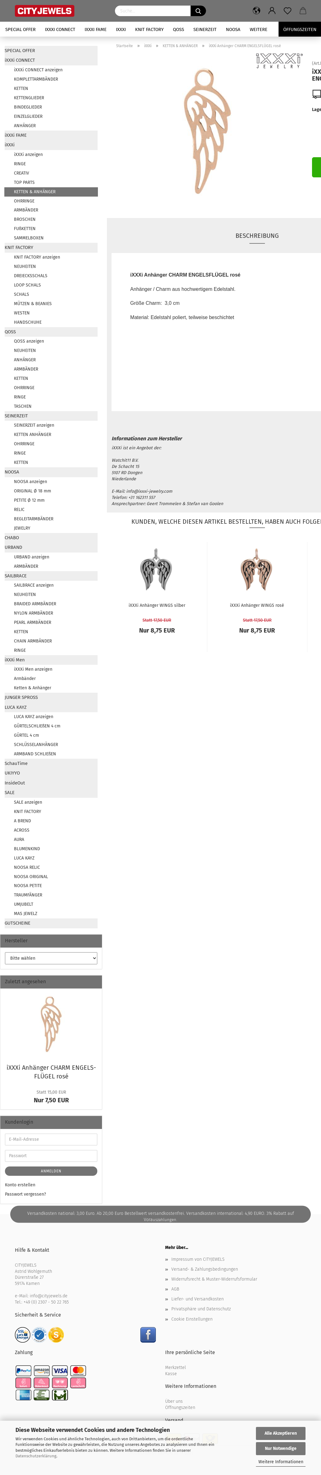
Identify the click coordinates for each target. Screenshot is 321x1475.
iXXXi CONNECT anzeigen (38, 70)
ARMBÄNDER (26, 210)
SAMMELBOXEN (29, 238)
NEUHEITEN (25, 266)
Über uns (174, 1401)
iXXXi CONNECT (60, 29)
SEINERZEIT (205, 29)
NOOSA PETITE (28, 885)
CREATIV (21, 173)
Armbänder (25, 678)
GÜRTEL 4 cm (26, 735)
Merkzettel (175, 1367)
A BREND (22, 821)
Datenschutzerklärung (35, 1456)
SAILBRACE (16, 576)
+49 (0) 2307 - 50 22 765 (46, 1302)
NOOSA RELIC (27, 867)
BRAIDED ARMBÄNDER (35, 603)
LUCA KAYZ (16, 707)
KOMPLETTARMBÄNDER (36, 79)
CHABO (12, 537)
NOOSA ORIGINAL (31, 876)
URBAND (13, 547)
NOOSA (233, 29)
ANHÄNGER (25, 125)
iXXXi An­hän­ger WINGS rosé (257, 605)
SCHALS (21, 294)
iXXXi (121, 29)
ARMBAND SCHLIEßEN (35, 754)
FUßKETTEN (25, 228)
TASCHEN (23, 406)
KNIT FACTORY (149, 29)
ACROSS (21, 830)
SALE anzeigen (28, 802)
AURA (19, 839)
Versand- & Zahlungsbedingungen (204, 1269)
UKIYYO (12, 773)
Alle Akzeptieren (281, 1433)
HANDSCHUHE (28, 322)
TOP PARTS (24, 182)
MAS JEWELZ (25, 913)
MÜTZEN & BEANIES (33, 303)
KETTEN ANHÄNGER (32, 434)
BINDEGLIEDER (28, 107)
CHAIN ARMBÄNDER (33, 641)
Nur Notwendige (281, 1448)
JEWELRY (22, 528)
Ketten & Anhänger (32, 688)
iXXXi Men (15, 660)
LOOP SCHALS (27, 285)
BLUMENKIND (27, 848)
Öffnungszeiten (180, 1407)
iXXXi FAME (96, 29)
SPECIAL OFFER (20, 29)
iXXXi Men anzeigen (33, 669)
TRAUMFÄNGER (28, 895)
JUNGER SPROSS (21, 697)
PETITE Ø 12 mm (29, 500)
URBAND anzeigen (31, 557)
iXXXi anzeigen (28, 154)
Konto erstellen (20, 1185)
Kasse (171, 1373)
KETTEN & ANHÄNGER (34, 191)
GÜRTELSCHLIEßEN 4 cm (37, 726)
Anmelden (51, 1171)
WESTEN (22, 313)
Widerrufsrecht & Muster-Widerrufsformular (214, 1279)
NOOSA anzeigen (30, 481)
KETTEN (21, 88)
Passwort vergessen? (25, 1194)
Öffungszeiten (299, 29)
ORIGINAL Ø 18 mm (32, 491)
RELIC (19, 509)
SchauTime (16, 763)
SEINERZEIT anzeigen (34, 425)
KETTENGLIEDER (29, 97)
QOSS (178, 29)
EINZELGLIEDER (28, 116)
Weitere (258, 29)
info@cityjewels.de (49, 1296)
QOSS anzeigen (29, 341)
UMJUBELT (23, 904)
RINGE (20, 164)
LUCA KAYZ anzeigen (33, 716)
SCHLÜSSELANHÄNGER (36, 744)
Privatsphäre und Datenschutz (201, 1309)
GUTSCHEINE (17, 923)
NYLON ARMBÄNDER (33, 613)
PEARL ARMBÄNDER (32, 622)
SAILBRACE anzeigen (34, 585)
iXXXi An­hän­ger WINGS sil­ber (157, 605)
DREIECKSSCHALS (30, 275)
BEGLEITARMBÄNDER (33, 519)
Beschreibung (257, 235)
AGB (175, 1289)
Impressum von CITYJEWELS (198, 1259)
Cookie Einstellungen (192, 1319)
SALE (10, 792)
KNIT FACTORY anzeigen (37, 257)
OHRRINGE (24, 201)
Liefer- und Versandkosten (197, 1299)
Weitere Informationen (280, 1461)
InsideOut (15, 783)
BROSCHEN (25, 219)
